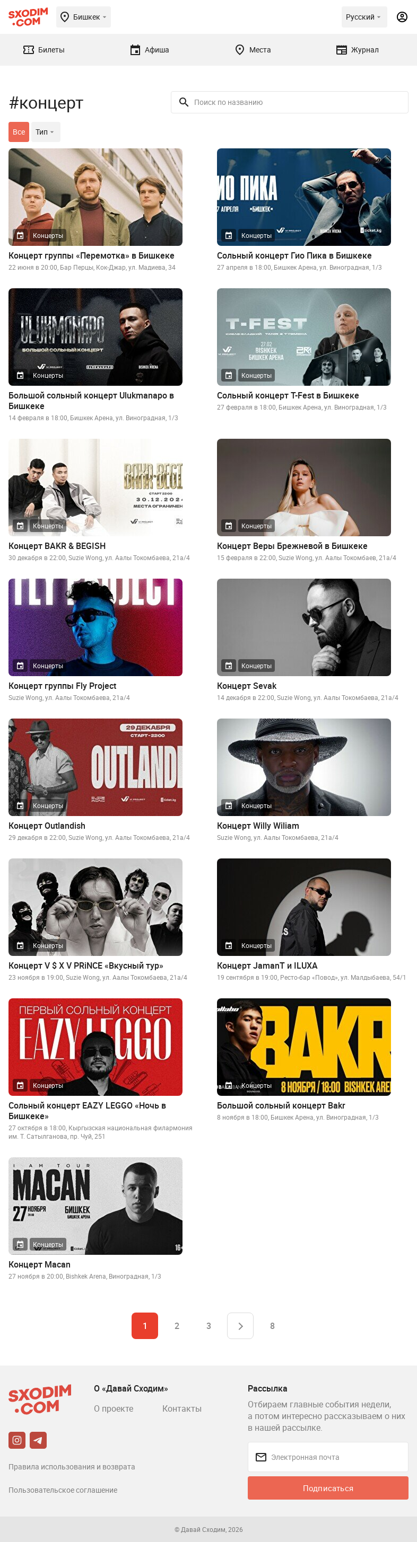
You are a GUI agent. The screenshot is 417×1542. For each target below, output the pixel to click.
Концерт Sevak (246, 685)
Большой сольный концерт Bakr (281, 1105)
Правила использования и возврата (71, 1466)
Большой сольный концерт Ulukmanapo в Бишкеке (91, 400)
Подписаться (328, 1488)
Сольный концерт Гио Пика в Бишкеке (294, 255)
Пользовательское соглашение (62, 1490)
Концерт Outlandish (46, 825)
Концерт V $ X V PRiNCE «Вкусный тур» (85, 965)
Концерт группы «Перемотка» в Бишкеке (91, 255)
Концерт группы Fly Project (62, 685)
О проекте (113, 1408)
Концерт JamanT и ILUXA (267, 965)
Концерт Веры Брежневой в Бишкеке (292, 545)
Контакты (182, 1408)
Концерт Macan (39, 1264)
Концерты (48, 235)
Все (19, 132)
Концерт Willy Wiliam (258, 825)
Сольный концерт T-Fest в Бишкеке (288, 395)
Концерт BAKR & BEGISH (57, 545)
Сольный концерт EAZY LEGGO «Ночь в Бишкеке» (87, 1110)
